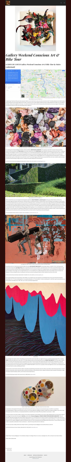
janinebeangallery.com (39, 275)
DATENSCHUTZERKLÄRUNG (38, 455)
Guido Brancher (9, 448)
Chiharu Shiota (9, 449)
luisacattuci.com (35, 427)
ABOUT (25, 455)
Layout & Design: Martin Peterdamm (35, 457)
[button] (61, 3)
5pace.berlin (33, 374)
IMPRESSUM (29, 455)
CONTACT (45, 455)
